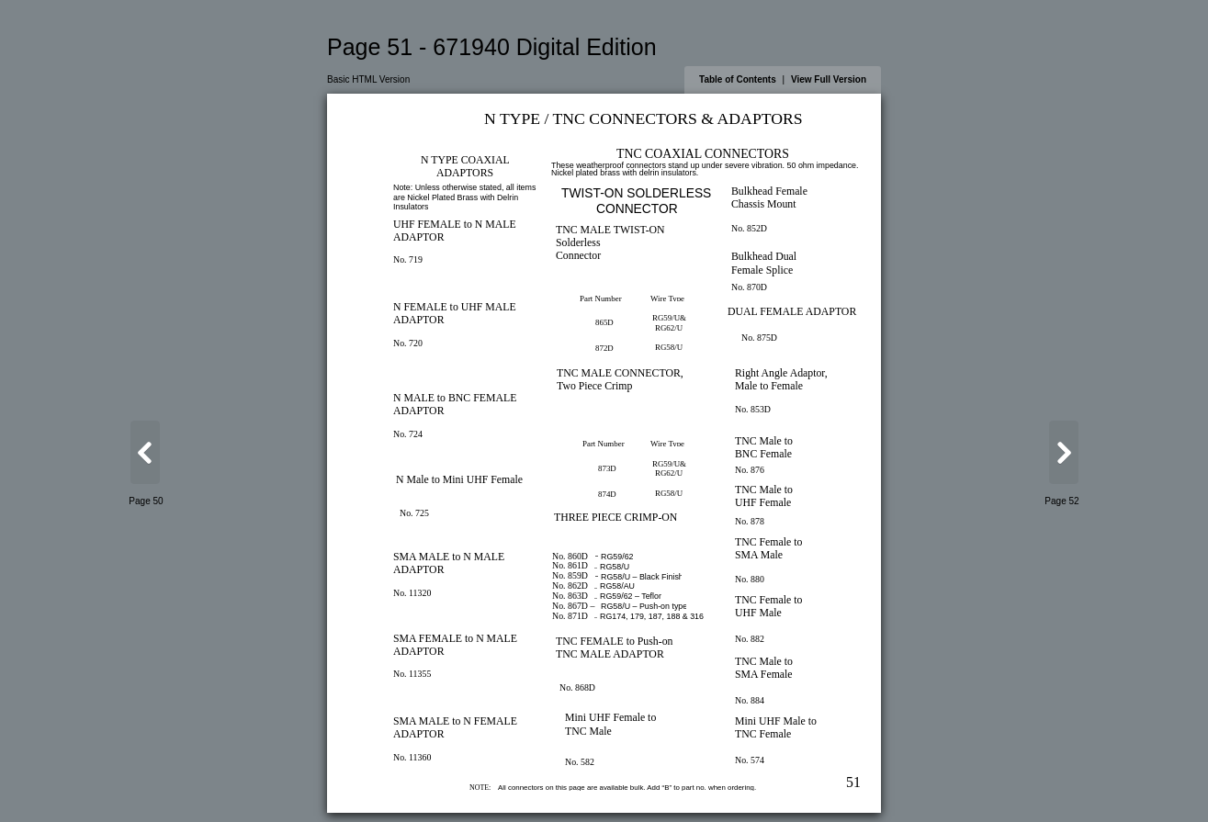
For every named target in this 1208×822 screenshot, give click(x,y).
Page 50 (146, 501)
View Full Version (828, 79)
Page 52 (1061, 501)
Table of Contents (737, 79)
